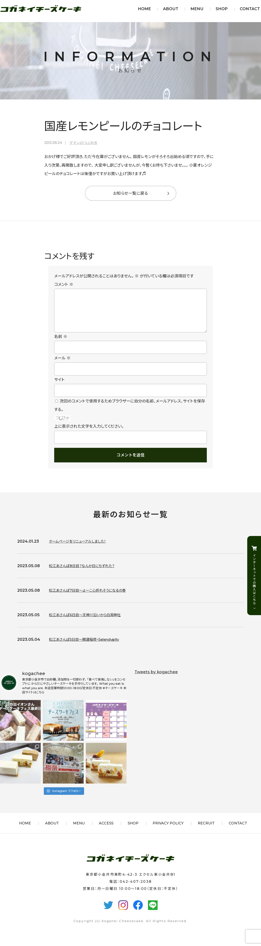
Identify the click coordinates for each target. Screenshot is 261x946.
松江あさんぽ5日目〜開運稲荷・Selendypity (88, 646)
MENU (196, 8)
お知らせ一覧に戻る (130, 193)
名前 (60, 343)
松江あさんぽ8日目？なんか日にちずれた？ (86, 572)
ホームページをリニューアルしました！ (81, 548)
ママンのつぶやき (83, 142)
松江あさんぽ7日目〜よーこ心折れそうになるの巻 (92, 597)
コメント (63, 284)
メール (62, 365)
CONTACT (250, 8)
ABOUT (170, 8)
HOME (144, 8)
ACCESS (106, 830)
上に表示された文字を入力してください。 (89, 433)
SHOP (222, 8)
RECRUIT (206, 830)
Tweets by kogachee (156, 679)
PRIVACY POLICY (168, 830)
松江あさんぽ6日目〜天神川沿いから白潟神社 (89, 622)
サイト (59, 386)
